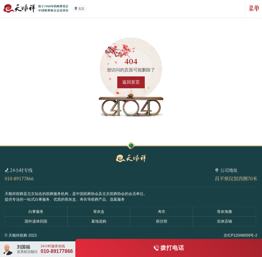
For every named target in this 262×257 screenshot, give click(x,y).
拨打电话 (172, 248)
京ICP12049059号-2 (240, 235)
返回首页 (131, 82)
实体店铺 (224, 221)
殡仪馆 (161, 221)
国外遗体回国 (36, 221)
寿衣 (161, 211)
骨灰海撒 (224, 211)
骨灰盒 (98, 211)
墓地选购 (98, 221)
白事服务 (35, 211)
